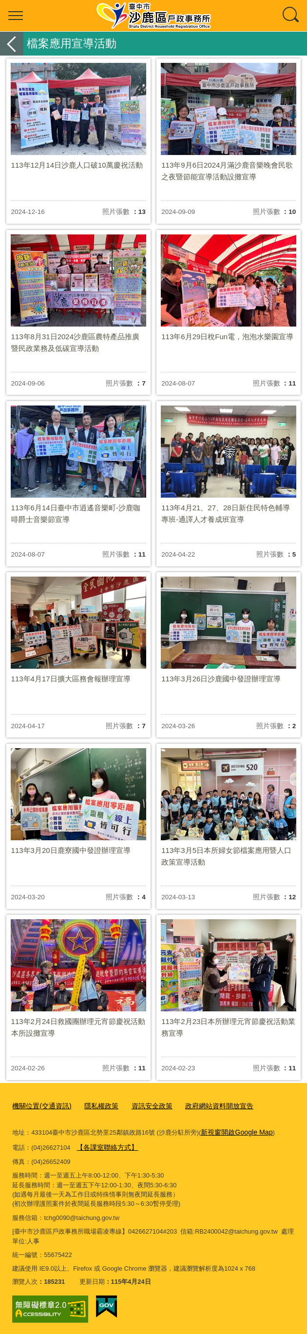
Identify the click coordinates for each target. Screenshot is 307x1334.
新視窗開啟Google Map (234, 1130)
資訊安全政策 (144, 1105)
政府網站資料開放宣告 (207, 1105)
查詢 (291, 15)
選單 (15, 15)
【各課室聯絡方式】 (105, 1144)
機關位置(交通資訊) (39, 1105)
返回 (11, 44)
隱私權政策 (96, 1105)
